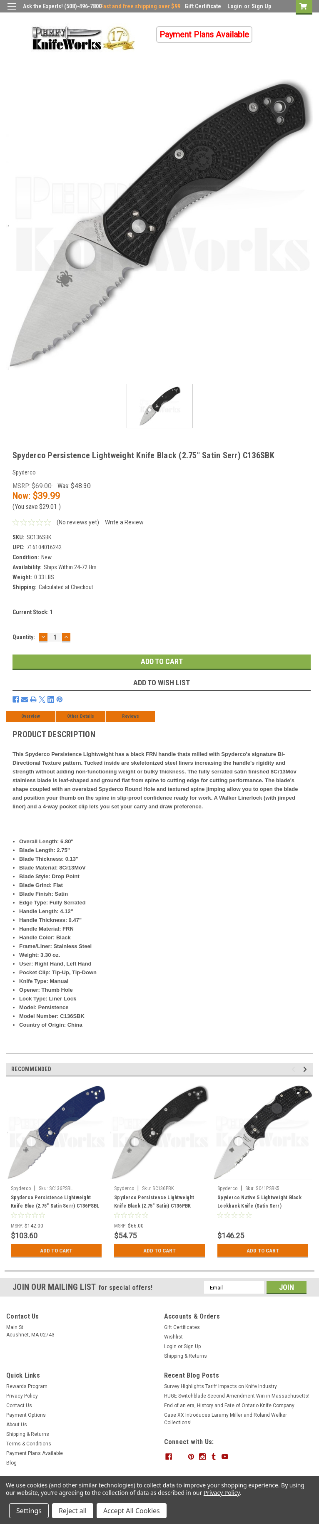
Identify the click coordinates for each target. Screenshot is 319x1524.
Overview (30, 716)
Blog (11, 1463)
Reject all (73, 1510)
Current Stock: (32, 612)
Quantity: (23, 637)
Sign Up (261, 6)
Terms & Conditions (28, 1444)
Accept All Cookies (131, 1510)
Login (234, 6)
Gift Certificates (182, 1327)
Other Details (80, 716)
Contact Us (19, 1405)
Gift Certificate (202, 6)
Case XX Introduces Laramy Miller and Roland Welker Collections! (225, 1418)
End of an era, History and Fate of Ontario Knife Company (229, 1405)
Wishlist (173, 1337)
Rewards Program (26, 1386)
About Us (16, 1425)
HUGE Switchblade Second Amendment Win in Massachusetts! (236, 1396)
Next (306, 1069)
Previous (295, 1069)
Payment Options (26, 1415)
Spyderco (21, 1188)
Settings (29, 1510)
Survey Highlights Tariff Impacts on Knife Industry (220, 1386)
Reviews (130, 716)
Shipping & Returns (185, 1356)
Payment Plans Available (34, 1453)
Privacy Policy (22, 1396)
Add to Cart (56, 1250)
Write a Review (124, 522)
